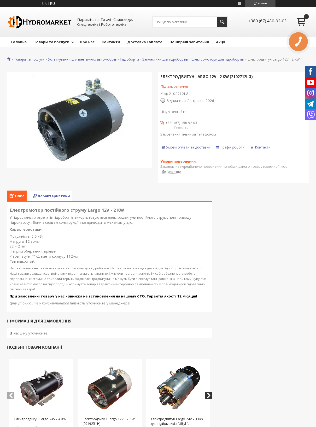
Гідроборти (129, 59)
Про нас (87, 41)
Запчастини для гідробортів (165, 59)
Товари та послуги (51, 41)
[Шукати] (222, 22)
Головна (19, 41)
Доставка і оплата (144, 41)
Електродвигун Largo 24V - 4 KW (40, 419)
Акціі (220, 41)
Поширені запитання (189, 41)
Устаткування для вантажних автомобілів (82, 59)
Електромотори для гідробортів (217, 59)
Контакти (111, 41)
